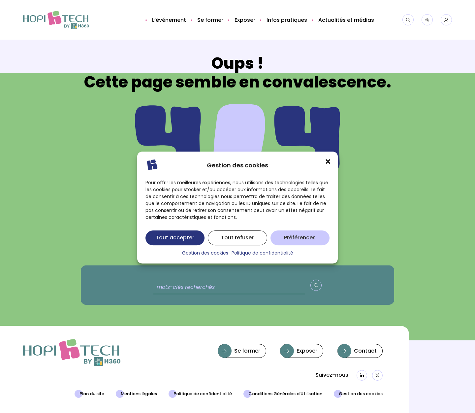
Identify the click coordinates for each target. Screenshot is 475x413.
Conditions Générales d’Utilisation (285, 394)
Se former (247, 351)
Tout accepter (175, 244)
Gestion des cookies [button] (205, 260)
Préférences (300, 244)
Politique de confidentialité (203, 394)
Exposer (307, 351)
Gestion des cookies (361, 394)
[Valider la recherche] (316, 285)
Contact (365, 351)
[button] (328, 168)
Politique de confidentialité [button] (262, 260)
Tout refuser (237, 244)
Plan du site (91, 394)
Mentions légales (139, 394)
